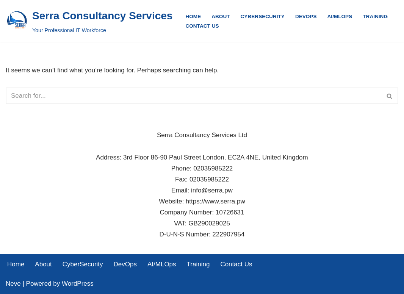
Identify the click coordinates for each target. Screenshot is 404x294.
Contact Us (202, 26)
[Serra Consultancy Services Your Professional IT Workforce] (89, 21)
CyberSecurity (263, 16)
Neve (13, 283)
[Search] (193, 96)
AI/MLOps (339, 16)
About (220, 16)
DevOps (306, 16)
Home (193, 16)
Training (375, 16)
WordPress (78, 283)
